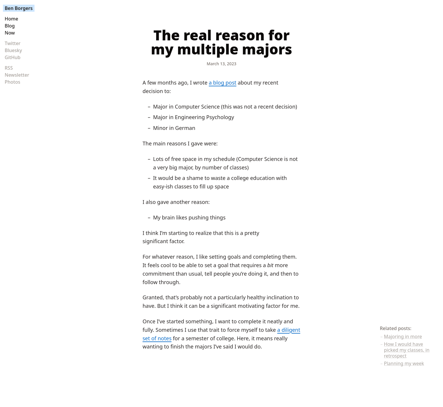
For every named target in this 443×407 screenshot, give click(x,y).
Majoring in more (403, 336)
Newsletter (17, 75)
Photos (12, 82)
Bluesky (13, 50)
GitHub (12, 57)
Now (10, 33)
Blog (10, 26)
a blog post (222, 82)
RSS (9, 68)
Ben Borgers (19, 8)
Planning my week (404, 363)
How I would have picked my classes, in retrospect (407, 350)
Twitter (12, 43)
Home (11, 19)
